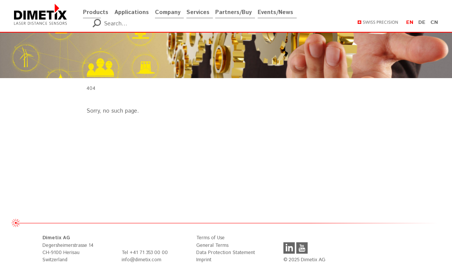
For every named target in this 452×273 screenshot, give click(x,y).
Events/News (275, 10)
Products (95, 10)
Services (198, 10)
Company (167, 10)
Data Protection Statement (225, 252)
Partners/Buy (233, 10)
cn (434, 22)
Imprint (203, 260)
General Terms (212, 245)
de (421, 22)
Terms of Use (210, 238)
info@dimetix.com (141, 260)
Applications (131, 10)
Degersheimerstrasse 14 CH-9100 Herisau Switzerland (68, 248)
